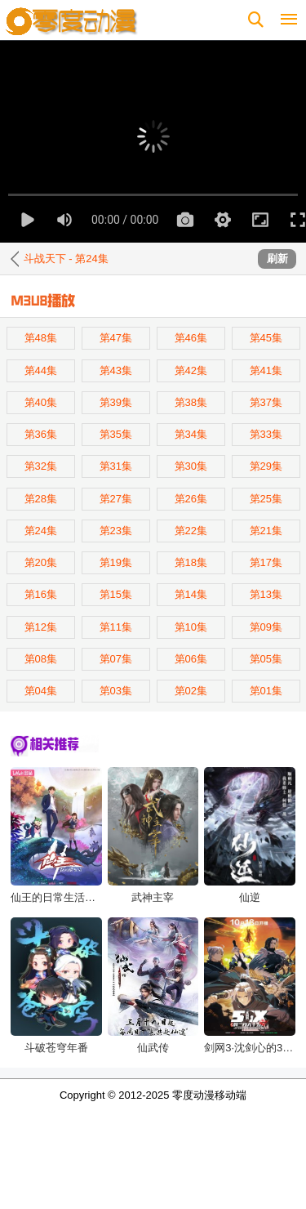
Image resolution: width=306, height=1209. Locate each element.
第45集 (266, 338)
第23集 (116, 530)
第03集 (116, 691)
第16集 (40, 594)
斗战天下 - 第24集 (66, 258)
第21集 (266, 530)
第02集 (191, 691)
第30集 (191, 466)
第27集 (116, 499)
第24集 (40, 530)
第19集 (116, 562)
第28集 (40, 499)
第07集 (116, 659)
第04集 (40, 691)
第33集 (266, 434)
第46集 (191, 338)
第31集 (116, 466)
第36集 (40, 434)
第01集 (266, 691)
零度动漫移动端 (209, 1095)
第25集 (266, 499)
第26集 (191, 499)
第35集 (116, 434)
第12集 (40, 627)
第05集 (266, 659)
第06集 (191, 659)
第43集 (116, 370)
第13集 (266, 594)
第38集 (191, 402)
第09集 (266, 627)
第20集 (40, 562)
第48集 (40, 338)
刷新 (277, 258)
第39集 (116, 402)
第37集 (266, 402)
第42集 (191, 370)
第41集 (266, 370)
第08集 (40, 659)
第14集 (191, 594)
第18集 (191, 562)
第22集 (191, 530)
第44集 (40, 370)
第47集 (116, 338)
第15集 (116, 594)
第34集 (191, 434)
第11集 (116, 627)
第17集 (266, 562)
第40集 (40, 402)
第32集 (40, 466)
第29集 (266, 466)
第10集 (191, 627)
